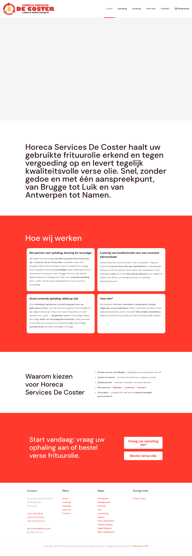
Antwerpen (103, 498)
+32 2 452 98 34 (35, 513)
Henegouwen (104, 502)
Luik (99, 509)
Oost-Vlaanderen (106, 520)
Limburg (101, 506)
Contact (141, 387)
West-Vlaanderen (106, 532)
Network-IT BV (141, 546)
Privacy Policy (139, 498)
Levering (129, 387)
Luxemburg (103, 513)
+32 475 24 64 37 (36, 521)
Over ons (66, 509)
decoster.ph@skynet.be (38, 528)
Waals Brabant (105, 528)
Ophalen (117, 387)
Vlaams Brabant (105, 524)
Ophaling (66, 506)
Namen (101, 517)
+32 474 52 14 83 (35, 517)
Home (65, 498)
